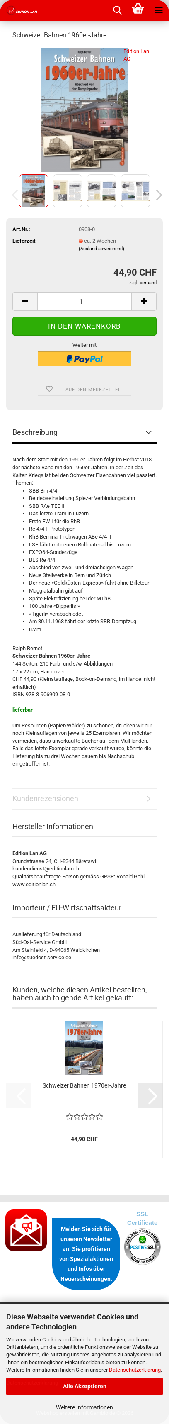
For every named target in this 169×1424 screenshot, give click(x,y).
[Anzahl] (84, 301)
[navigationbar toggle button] (158, 10)
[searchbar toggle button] (117, 10)
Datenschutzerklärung (135, 1370)
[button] (156, 195)
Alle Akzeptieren (84, 1386)
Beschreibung (35, 432)
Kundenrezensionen (45, 798)
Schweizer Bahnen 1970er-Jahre (84, 1085)
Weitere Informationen (84, 1407)
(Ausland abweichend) (101, 248)
